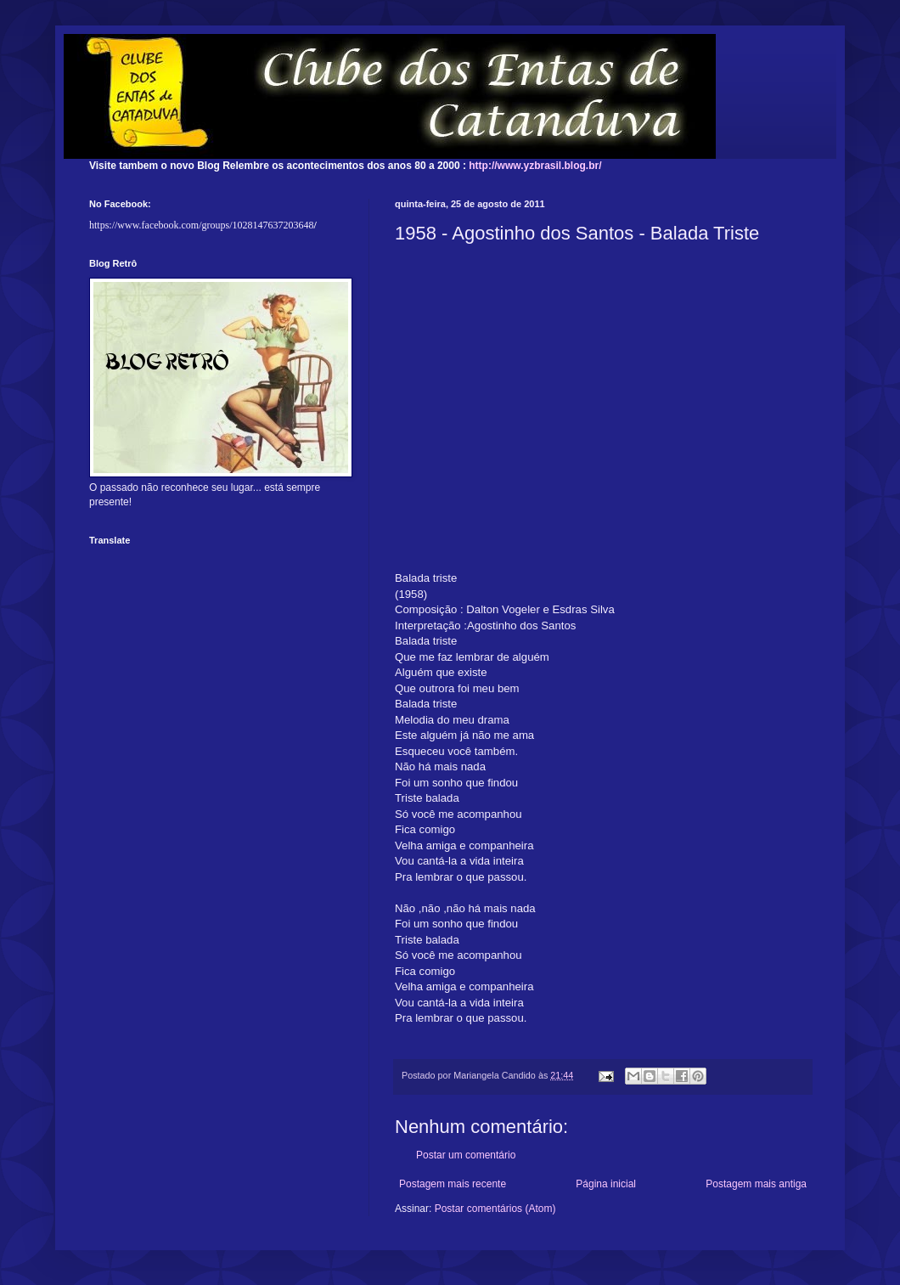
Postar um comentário (465, 1155)
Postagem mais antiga (756, 1184)
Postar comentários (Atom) (495, 1209)
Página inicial (606, 1184)
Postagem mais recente (452, 1184)
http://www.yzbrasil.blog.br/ (535, 166)
